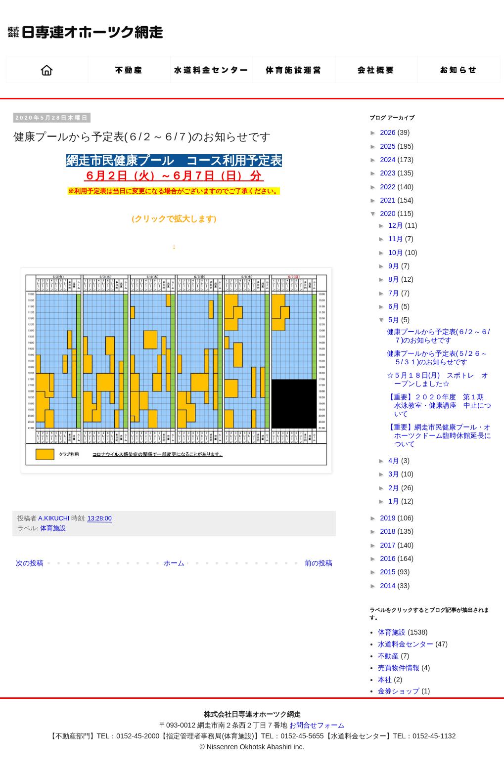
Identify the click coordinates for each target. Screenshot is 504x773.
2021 (388, 200)
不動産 (388, 656)
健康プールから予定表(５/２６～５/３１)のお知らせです (437, 357)
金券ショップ (398, 691)
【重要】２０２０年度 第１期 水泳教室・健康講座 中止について (439, 405)
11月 (396, 239)
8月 (394, 279)
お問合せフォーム (317, 725)
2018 (388, 531)
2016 (388, 558)
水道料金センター (405, 644)
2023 (388, 173)
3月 (394, 474)
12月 (396, 225)
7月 (394, 293)
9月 (394, 266)
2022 (388, 187)
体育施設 (53, 528)
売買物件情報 (398, 668)
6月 (394, 306)
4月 (394, 461)
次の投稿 (30, 563)
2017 (388, 545)
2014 (388, 586)
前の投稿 (318, 563)
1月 (394, 501)
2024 (388, 160)
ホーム (174, 563)
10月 (396, 253)
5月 (394, 320)
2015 (388, 572)
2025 (388, 146)
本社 (385, 680)
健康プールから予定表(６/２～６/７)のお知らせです (438, 336)
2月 (394, 488)
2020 (388, 213)
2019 (388, 518)
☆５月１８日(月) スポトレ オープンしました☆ (437, 379)
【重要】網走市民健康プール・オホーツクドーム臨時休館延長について (439, 435)
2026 (388, 132)
